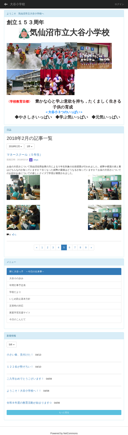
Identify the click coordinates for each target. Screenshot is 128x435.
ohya (33, 160)
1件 (29, 146)
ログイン (119, 4)
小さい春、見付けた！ (20, 354)
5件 (11, 344)
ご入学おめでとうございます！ (25, 378)
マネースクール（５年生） (25, 154)
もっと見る (64, 412)
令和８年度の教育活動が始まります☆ (29, 402)
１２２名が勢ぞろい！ (20, 366)
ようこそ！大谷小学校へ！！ (24, 390)
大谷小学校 (17, 4)
